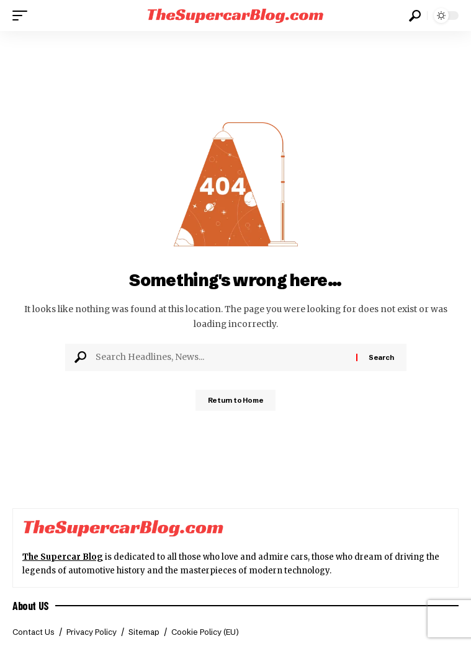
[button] (23, 15)
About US (30, 605)
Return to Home (236, 400)
